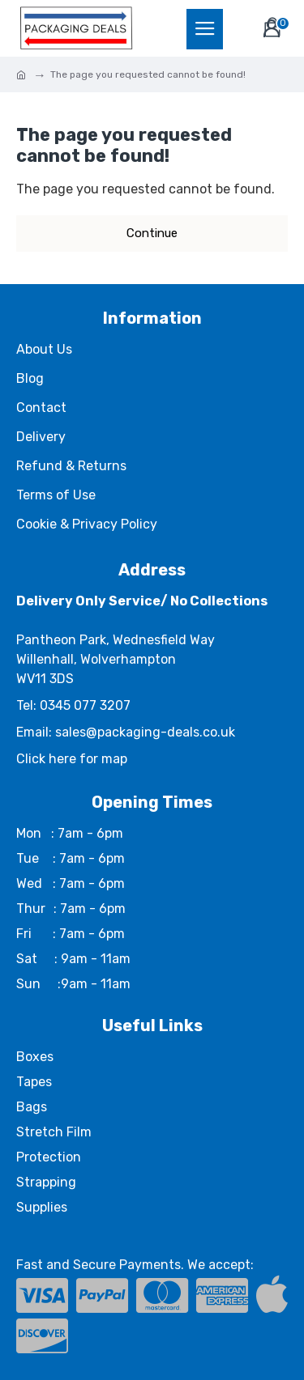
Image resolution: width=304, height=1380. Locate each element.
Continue (152, 233)
